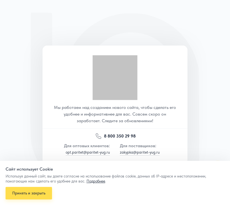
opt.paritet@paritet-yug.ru (88, 152)
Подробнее (95, 180)
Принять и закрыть (29, 192)
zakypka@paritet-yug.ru (140, 152)
